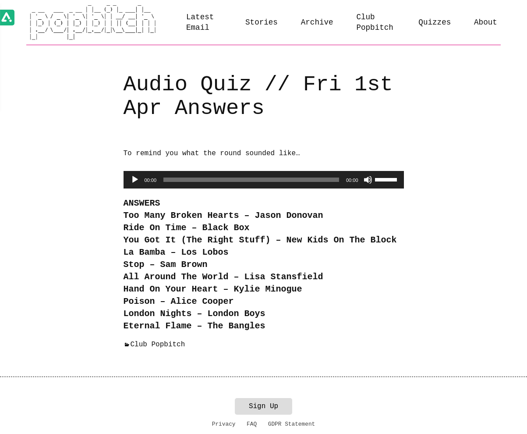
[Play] (135, 179)
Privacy (224, 424)
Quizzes (434, 22)
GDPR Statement (291, 424)
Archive (317, 22)
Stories (261, 22)
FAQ (252, 424)
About (485, 22)
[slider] (251, 180)
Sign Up (263, 406)
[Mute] (368, 179)
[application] (264, 180)
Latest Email (200, 22)
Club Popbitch (374, 22)
